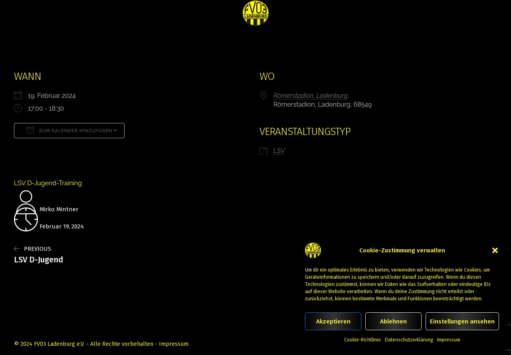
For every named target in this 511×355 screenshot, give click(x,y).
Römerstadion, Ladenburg (310, 95)
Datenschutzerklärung (409, 340)
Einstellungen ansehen (462, 321)
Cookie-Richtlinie (362, 340)
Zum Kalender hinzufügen (69, 130)
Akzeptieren (333, 321)
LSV (279, 151)
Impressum (448, 340)
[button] (495, 250)
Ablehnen (393, 321)
